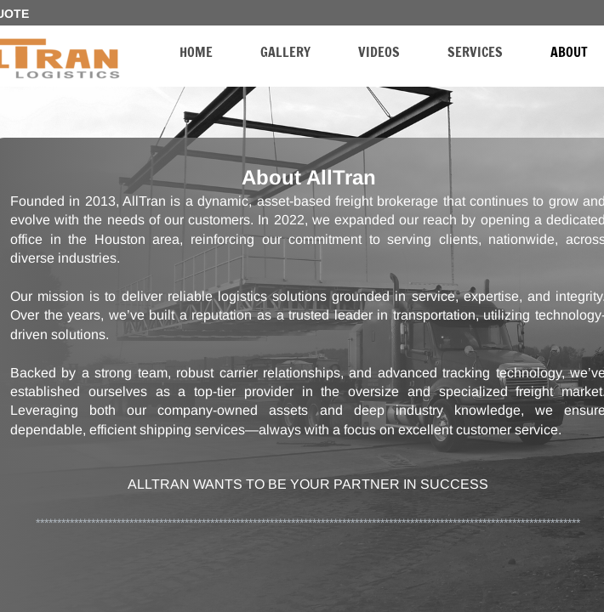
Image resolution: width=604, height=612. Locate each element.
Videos (379, 51)
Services (475, 51)
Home (196, 51)
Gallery (285, 51)
